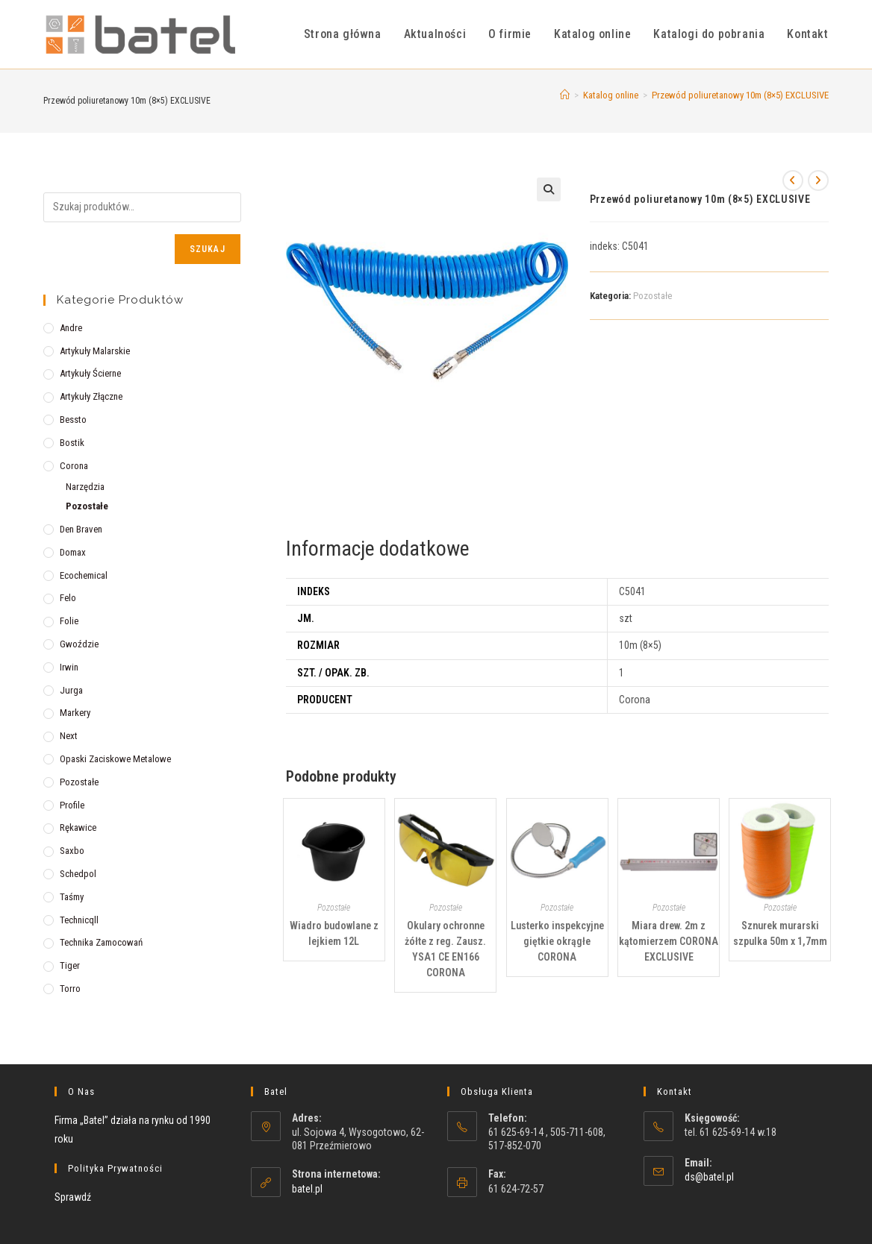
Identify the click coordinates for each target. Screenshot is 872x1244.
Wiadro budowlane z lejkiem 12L (334, 933)
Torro (70, 988)
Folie (69, 620)
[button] (549, 189)
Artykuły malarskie (95, 350)
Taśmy (72, 896)
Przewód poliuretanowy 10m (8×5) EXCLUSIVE (740, 95)
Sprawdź (72, 1197)
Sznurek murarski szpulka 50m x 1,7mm (780, 933)
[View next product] (818, 180)
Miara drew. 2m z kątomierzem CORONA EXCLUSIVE (668, 941)
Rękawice (78, 827)
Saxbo (72, 850)
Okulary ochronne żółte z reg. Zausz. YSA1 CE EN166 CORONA (445, 949)
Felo (68, 597)
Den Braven (81, 529)
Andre (71, 327)
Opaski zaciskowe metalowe (115, 758)
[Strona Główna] (565, 95)
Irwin (69, 667)
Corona (74, 465)
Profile (72, 805)
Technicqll (79, 920)
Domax (73, 552)
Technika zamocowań (101, 942)
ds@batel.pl (709, 1177)
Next (69, 735)
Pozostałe (652, 295)
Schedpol (78, 873)
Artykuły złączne (91, 396)
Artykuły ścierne (90, 373)
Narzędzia (85, 486)
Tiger (70, 965)
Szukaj (207, 249)
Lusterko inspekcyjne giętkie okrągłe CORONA (557, 941)
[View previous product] (792, 180)
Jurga (71, 690)
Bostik (72, 442)
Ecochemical (84, 575)
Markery (75, 712)
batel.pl (307, 1189)
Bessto (73, 419)
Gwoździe (79, 644)
